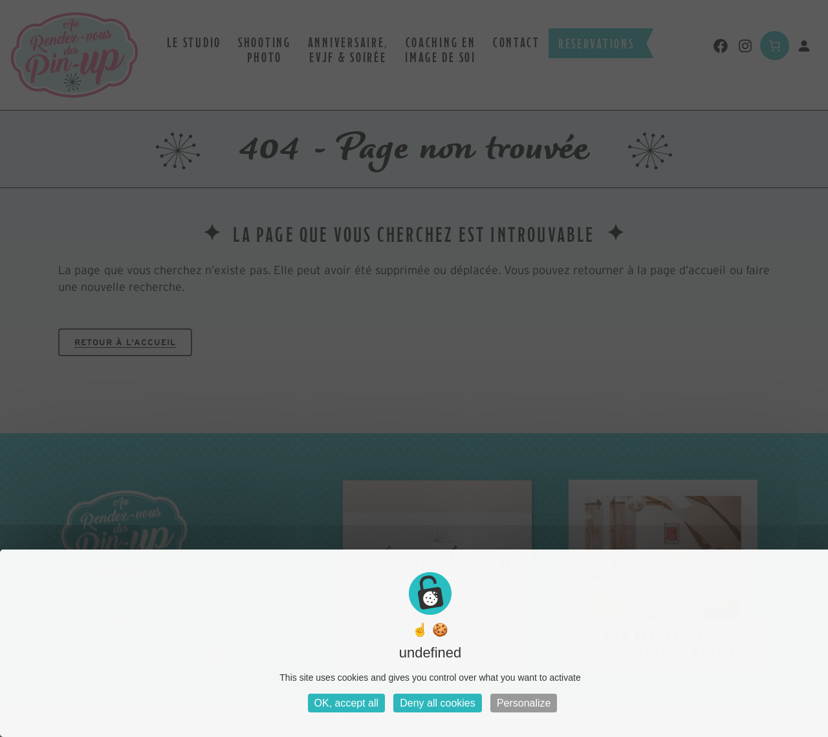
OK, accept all (346, 703)
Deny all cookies (437, 703)
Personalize (524, 703)
